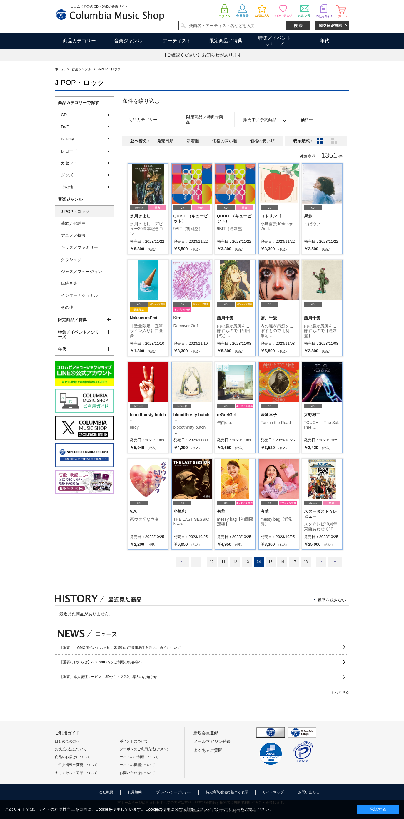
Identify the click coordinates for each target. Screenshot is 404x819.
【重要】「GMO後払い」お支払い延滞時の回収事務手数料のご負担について (120, 648)
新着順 (193, 140)
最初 (182, 562)
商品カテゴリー (79, 40)
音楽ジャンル (128, 40)
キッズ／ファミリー (79, 247)
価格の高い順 (224, 140)
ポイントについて (134, 741)
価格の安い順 (262, 140)
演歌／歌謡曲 (73, 223)
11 (223, 562)
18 (306, 562)
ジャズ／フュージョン (81, 271)
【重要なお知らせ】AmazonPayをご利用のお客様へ (100, 662)
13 (247, 562)
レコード (69, 151)
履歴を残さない (331, 600)
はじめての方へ (67, 741)
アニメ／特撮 (73, 235)
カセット (69, 162)
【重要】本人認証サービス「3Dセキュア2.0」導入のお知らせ (108, 677)
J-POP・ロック (75, 211)
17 (294, 562)
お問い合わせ (308, 792)
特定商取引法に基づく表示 (227, 792)
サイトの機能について (137, 765)
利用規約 (135, 792)
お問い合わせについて (137, 773)
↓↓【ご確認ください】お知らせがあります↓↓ (202, 54)
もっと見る (340, 692)
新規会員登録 (205, 733)
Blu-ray (67, 139)
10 (211, 562)
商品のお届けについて (72, 757)
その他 (67, 187)
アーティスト (177, 40)
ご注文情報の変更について (76, 765)
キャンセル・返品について (76, 773)
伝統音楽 (69, 283)
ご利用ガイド (67, 733)
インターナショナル (79, 295)
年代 (324, 40)
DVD (65, 127)
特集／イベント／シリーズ (78, 334)
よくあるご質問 (207, 750)
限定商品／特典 (225, 40)
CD (64, 115)
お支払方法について (71, 749)
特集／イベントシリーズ (274, 41)
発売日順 (165, 140)
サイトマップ (273, 792)
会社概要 (106, 792)
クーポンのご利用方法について (144, 749)
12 (235, 562)
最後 (335, 562)
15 (270, 562)
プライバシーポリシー (173, 792)
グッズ (67, 174)
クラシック (71, 259)
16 (282, 562)
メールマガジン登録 (212, 741)
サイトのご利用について (139, 757)
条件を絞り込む (141, 101)
